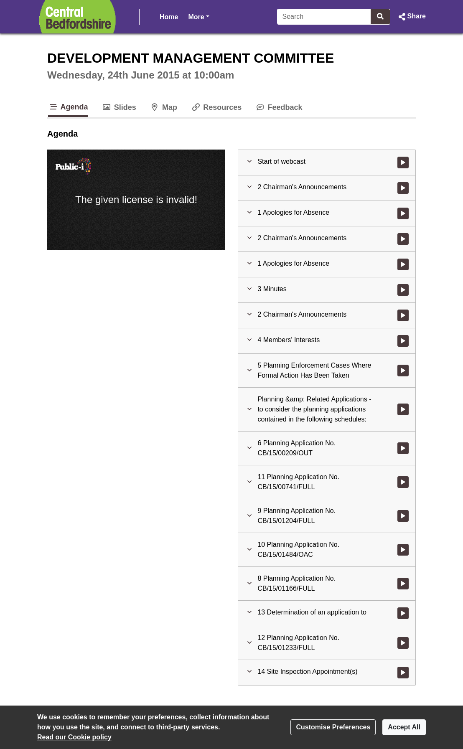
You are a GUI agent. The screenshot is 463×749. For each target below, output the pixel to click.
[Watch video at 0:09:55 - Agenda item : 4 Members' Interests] (403, 341)
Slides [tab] (119, 107)
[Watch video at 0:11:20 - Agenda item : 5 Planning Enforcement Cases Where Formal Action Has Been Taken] (403, 370)
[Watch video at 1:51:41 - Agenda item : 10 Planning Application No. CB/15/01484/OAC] (403, 550)
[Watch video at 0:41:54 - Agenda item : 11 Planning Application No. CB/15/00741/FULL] (403, 482)
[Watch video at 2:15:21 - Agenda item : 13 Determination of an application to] (403, 613)
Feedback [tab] (278, 107)
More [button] (198, 16)
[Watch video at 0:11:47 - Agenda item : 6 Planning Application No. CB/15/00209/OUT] (403, 448)
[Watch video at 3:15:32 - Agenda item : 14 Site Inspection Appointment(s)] (403, 672)
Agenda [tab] (68, 107)
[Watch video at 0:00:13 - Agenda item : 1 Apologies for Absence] (403, 213)
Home (169, 16)
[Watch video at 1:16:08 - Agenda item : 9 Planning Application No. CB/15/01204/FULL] (403, 516)
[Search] (324, 17)
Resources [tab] (216, 107)
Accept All (404, 727)
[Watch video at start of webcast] (403, 162)
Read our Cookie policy (74, 737)
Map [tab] (163, 107)
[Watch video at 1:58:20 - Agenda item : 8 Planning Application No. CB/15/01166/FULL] (403, 583)
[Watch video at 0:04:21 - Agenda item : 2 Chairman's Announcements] (403, 239)
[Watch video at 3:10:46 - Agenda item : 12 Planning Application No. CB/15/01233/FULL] (403, 643)
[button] (411, 16)
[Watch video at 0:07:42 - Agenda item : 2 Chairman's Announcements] (403, 315)
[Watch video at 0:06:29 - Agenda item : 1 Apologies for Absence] (403, 264)
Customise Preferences (333, 727)
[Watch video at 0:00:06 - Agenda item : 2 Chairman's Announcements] (403, 188)
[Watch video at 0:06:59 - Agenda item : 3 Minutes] (403, 290)
